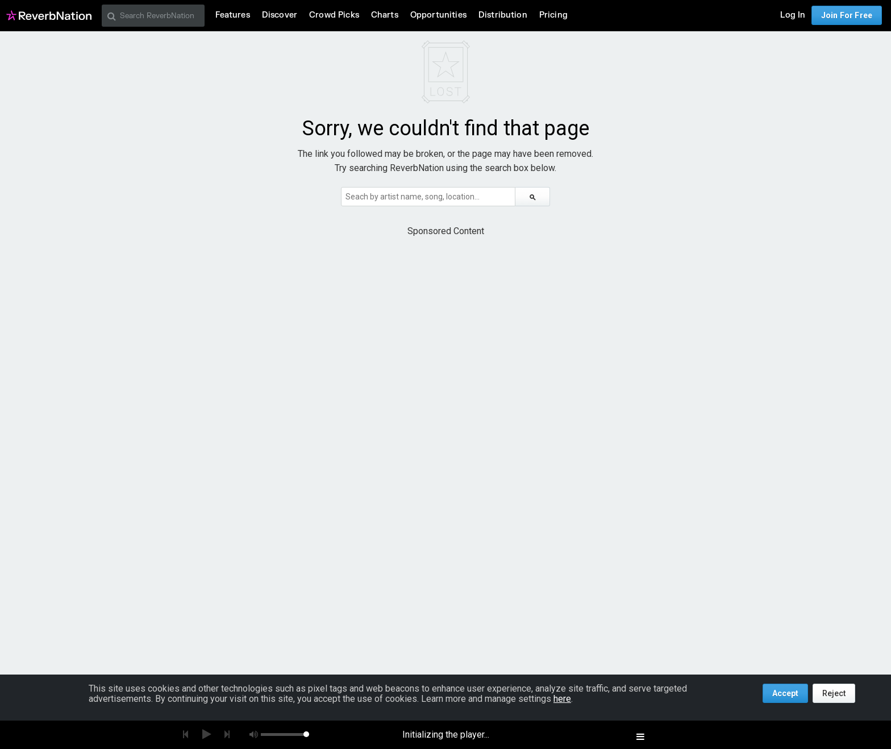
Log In (792, 15)
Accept (785, 693)
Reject (834, 693)
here (562, 698)
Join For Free (846, 15)
